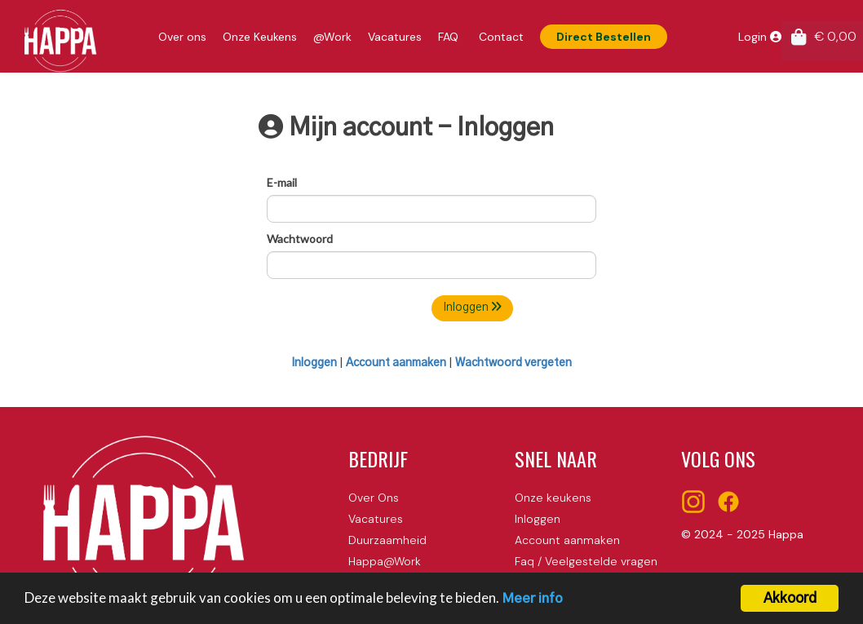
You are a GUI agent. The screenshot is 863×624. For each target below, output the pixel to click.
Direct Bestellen (603, 36)
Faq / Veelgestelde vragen (586, 561)
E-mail (282, 182)
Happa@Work (384, 561)
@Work (332, 36)
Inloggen (472, 307)
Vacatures (395, 36)
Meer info (532, 601)
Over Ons (373, 497)
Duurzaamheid (387, 540)
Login (759, 36)
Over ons (182, 36)
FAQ (448, 36)
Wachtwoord (300, 239)
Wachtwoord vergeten (513, 363)
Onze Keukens (260, 36)
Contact (501, 36)
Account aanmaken (396, 363)
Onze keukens (553, 497)
